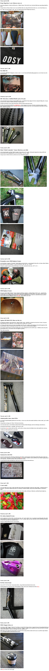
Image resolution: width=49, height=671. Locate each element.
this (7, 428)
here (21, 457)
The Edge (18, 295)
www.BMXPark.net (17, 105)
